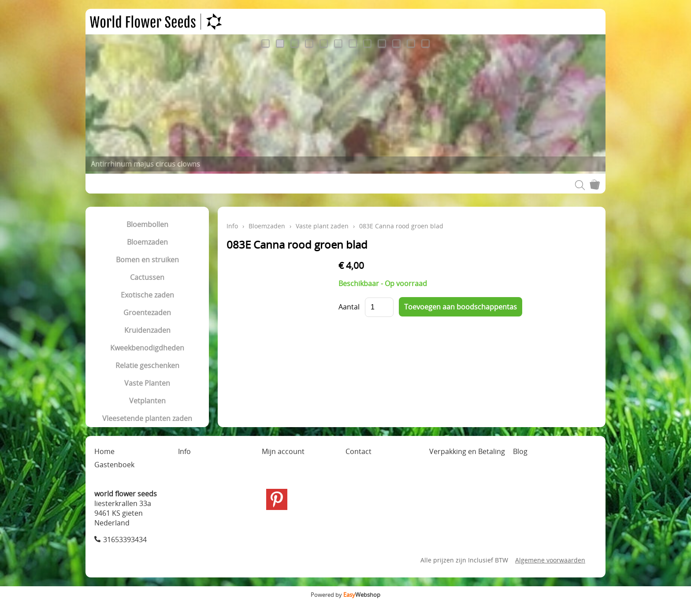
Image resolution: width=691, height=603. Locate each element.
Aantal (349, 307)
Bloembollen (147, 224)
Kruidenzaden (147, 330)
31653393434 (125, 539)
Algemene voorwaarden (550, 560)
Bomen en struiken (147, 259)
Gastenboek (114, 464)
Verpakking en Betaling (467, 451)
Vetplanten (147, 401)
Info (232, 226)
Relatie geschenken (147, 365)
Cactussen (147, 277)
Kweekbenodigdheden (147, 348)
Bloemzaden (147, 242)
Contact (359, 451)
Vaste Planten (147, 383)
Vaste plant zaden (322, 226)
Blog (520, 451)
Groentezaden (147, 312)
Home (104, 451)
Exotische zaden (147, 295)
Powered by (345, 595)
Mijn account (283, 451)
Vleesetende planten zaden (147, 418)
